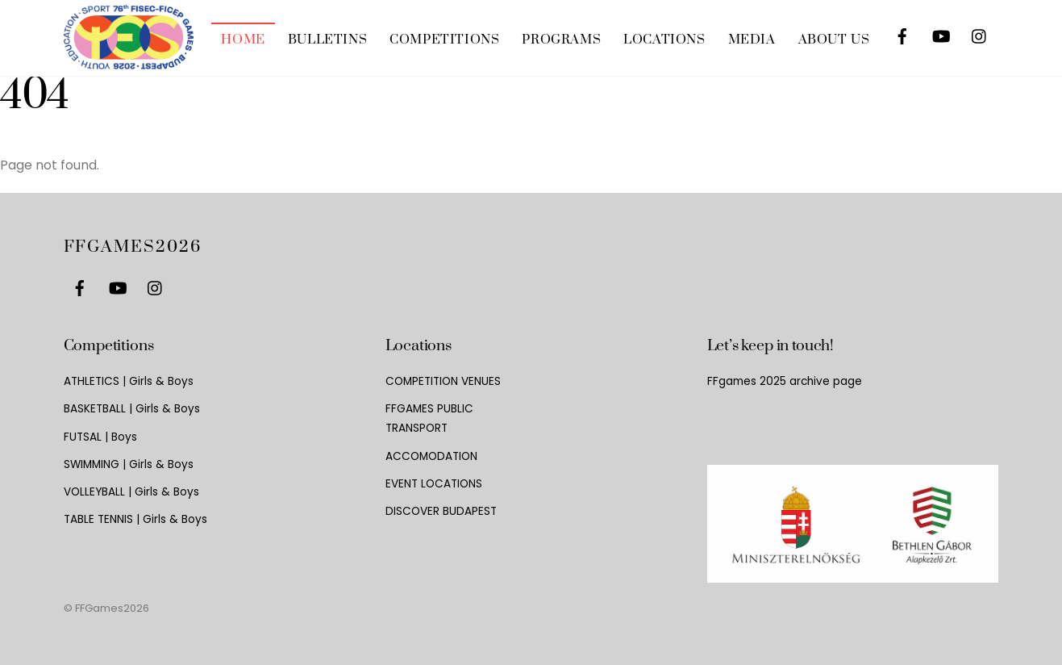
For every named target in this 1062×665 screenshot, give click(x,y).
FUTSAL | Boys (100, 437)
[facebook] (902, 33)
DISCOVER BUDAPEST (441, 511)
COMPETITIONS (444, 39)
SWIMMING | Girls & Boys (129, 464)
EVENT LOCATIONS (433, 483)
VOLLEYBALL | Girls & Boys (131, 492)
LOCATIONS (664, 39)
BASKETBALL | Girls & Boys (132, 408)
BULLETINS (327, 39)
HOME (242, 39)
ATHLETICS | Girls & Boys (129, 381)
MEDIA (752, 39)
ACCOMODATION (431, 456)
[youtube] (941, 33)
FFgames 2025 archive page (784, 381)
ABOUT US (834, 39)
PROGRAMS (561, 39)
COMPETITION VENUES (443, 381)
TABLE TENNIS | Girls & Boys (135, 519)
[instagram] (980, 33)
